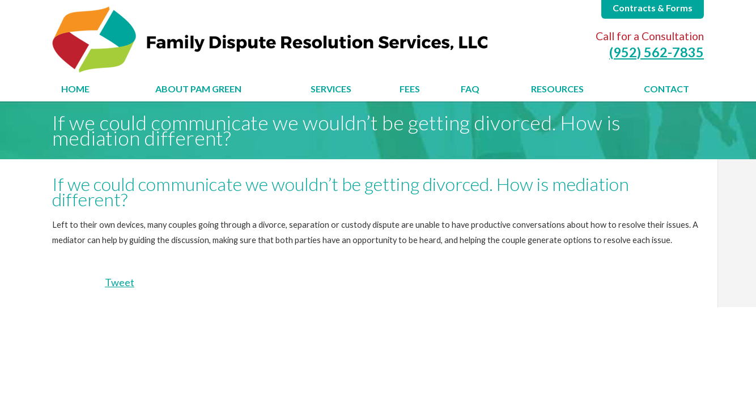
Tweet (119, 282)
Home (75, 88)
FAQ (470, 88)
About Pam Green (198, 88)
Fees (410, 88)
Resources (557, 88)
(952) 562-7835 (656, 52)
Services (331, 88)
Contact (666, 88)
